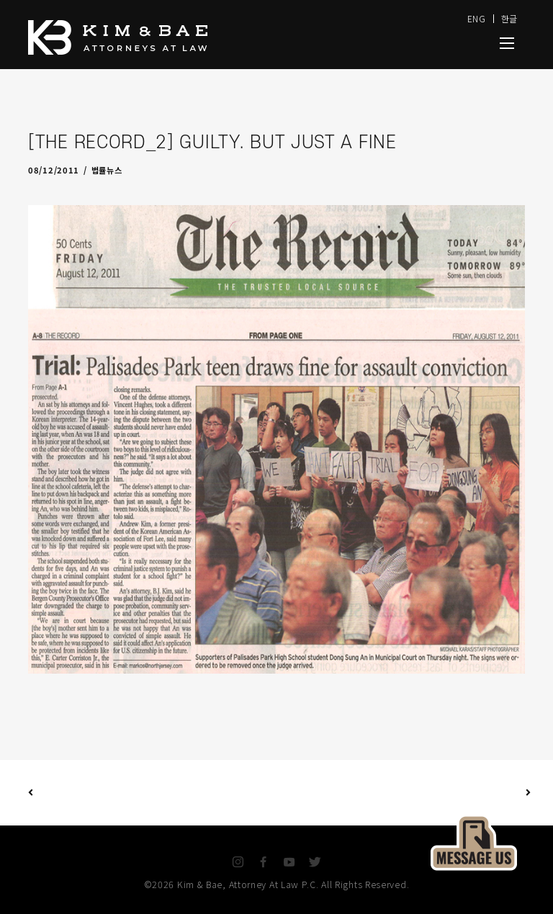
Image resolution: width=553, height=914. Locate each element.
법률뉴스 (106, 170)
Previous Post (30, 792)
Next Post (402, 793)
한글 (509, 18)
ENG (476, 18)
